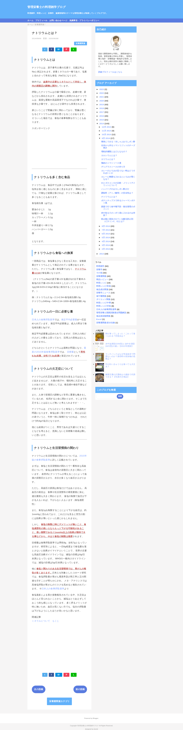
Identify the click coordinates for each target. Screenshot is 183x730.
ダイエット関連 (103, 299)
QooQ (96, 729)
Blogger (95, 718)
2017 (101, 112)
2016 (101, 116)
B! (59, 49)
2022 (101, 93)
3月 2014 (106, 245)
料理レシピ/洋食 (103, 306)
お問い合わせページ (58, 20)
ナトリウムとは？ (109, 197)
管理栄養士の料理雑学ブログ (46, 7)
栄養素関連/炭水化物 (105, 323)
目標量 (70, 352)
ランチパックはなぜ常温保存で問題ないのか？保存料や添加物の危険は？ (120, 356)
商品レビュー (102, 279)
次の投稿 (38, 689)
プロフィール (41, 20)
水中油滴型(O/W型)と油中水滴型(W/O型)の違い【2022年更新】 (120, 345)
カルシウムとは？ (109, 155)
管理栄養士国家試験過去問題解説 (111, 312)
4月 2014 (106, 241)
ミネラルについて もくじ (45, 621)
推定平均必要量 (69, 319)
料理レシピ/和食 (103, 286)
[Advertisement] (59, 149)
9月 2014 (106, 138)
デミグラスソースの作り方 (113, 167)
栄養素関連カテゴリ (59, 701)
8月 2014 (106, 226)
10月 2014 (107, 134)
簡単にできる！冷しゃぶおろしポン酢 (118, 142)
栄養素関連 (80, 43)
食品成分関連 (102, 289)
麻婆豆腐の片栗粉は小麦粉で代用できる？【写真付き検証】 (120, 375)
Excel (99, 319)
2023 (101, 89)
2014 (101, 123)
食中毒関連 (101, 296)
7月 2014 (106, 230)
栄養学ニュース (103, 293)
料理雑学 (100, 266)
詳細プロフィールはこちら (110, 72)
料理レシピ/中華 (103, 303)
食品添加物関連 (103, 316)
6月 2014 (106, 234)
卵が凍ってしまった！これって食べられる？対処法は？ (120, 334)
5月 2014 (106, 237)
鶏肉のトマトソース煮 (111, 163)
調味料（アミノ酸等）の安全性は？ (117, 193)
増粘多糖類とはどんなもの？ (114, 151)
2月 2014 (106, 249)
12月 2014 (107, 127)
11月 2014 (107, 131)
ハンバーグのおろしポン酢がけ (115, 189)
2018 (101, 108)
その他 (99, 273)
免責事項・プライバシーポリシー (84, 20)
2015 (101, 120)
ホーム (30, 20)
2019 (101, 104)
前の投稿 (80, 689)
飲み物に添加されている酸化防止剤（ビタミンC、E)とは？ (117, 220)
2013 (101, 254)
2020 (101, 101)
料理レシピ (101, 283)
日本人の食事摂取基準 (43, 319)
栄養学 (99, 269)
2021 (101, 97)
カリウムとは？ (108, 159)
